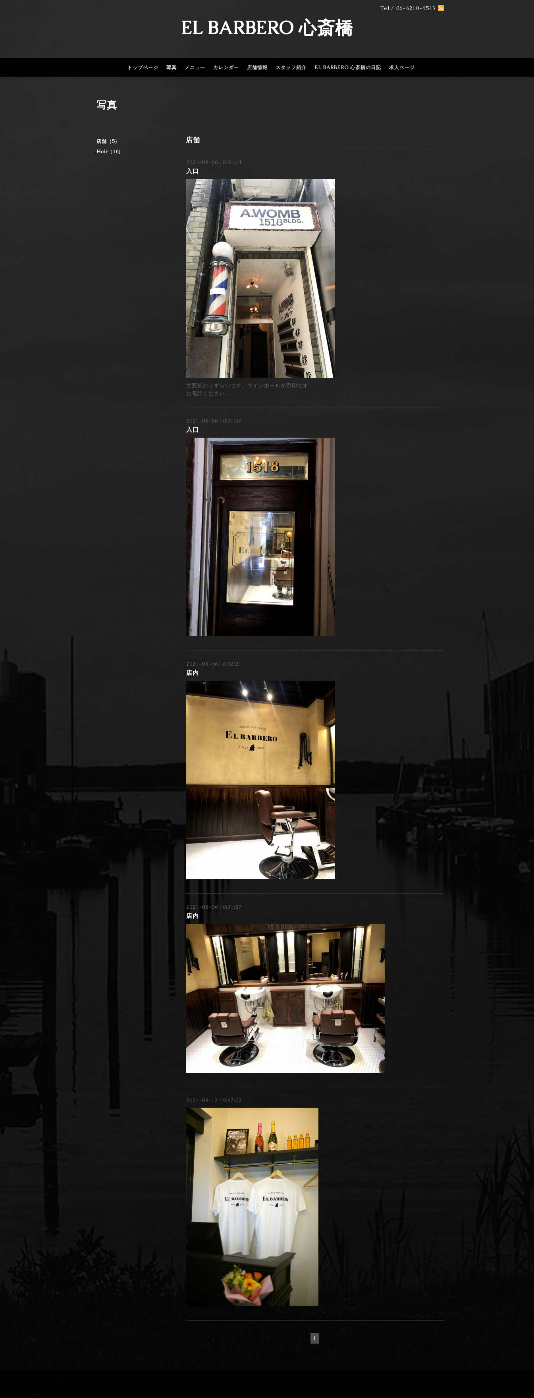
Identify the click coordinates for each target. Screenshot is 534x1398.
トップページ (142, 67)
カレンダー (226, 67)
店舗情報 (257, 67)
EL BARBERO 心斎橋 (267, 27)
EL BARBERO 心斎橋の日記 (347, 67)
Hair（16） (109, 152)
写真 (171, 67)
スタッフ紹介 (291, 67)
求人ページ (402, 67)
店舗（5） (108, 141)
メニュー (195, 67)
